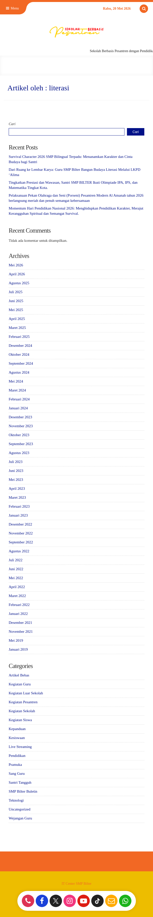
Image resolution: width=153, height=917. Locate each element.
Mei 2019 (16, 640)
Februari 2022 (19, 605)
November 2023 (21, 426)
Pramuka (15, 765)
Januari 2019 (18, 649)
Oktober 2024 (19, 354)
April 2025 (17, 319)
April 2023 (17, 489)
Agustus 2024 (19, 372)
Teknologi (16, 800)
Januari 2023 (18, 515)
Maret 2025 (17, 328)
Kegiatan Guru (20, 684)
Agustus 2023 (19, 453)
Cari (12, 124)
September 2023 (21, 444)
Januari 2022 (18, 614)
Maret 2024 (17, 390)
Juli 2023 (15, 462)
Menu (12, 8)
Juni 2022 (16, 569)
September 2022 (21, 542)
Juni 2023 (16, 471)
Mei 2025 (16, 310)
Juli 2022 (15, 560)
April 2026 (17, 274)
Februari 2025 (19, 337)
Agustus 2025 (19, 283)
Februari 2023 (19, 506)
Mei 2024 (16, 381)
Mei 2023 (16, 480)
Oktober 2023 (19, 435)
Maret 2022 (17, 596)
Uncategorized (19, 809)
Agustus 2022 (19, 551)
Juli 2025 (15, 292)
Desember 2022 (20, 524)
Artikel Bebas (19, 675)
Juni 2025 (16, 301)
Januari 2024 (18, 408)
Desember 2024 (20, 346)
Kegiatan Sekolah (22, 711)
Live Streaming (20, 747)
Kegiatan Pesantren (23, 702)
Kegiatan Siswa (20, 720)
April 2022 (17, 587)
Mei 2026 (16, 265)
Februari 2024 (19, 399)
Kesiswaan (17, 738)
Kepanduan (17, 729)
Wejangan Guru (20, 818)
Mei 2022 (16, 578)
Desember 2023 (20, 417)
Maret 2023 (17, 497)
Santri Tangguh (20, 782)
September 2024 (21, 363)
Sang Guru (17, 774)
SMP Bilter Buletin (23, 791)
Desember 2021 (20, 623)
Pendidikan (17, 756)
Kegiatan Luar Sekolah (26, 693)
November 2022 (21, 533)
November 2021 (21, 632)
